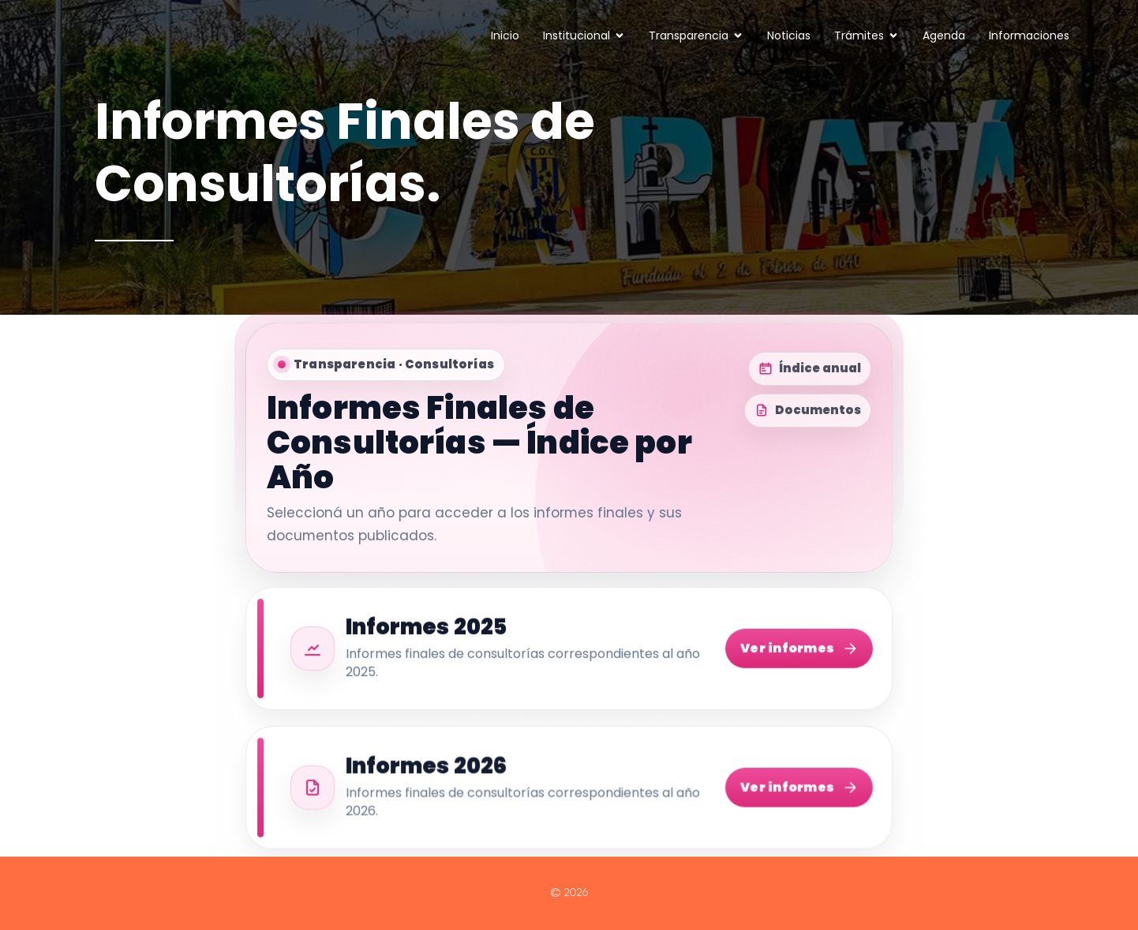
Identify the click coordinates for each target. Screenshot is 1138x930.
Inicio (505, 35)
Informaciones (1029, 35)
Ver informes (799, 790)
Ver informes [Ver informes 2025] (799, 650)
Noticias (788, 35)
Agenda (944, 35)
